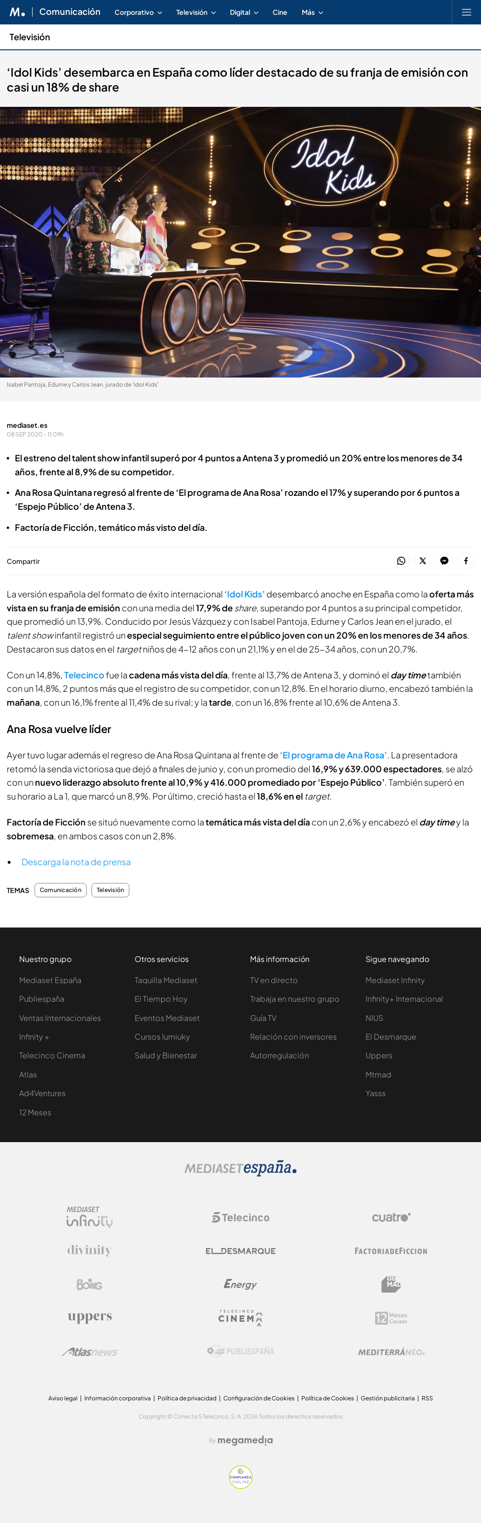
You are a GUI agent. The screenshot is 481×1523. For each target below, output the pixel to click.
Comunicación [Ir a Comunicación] (70, 12)
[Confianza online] (240, 1486)
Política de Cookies (327, 1398)
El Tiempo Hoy (161, 999)
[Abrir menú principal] (466, 12)
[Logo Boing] (90, 1284)
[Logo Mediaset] (240, 1174)
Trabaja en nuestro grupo (295, 999)
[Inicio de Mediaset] (17, 12)
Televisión (110, 890)
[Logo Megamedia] (245, 1440)
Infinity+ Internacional (404, 999)
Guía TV (263, 1018)
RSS (427, 1398)
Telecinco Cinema (52, 1055)
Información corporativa (117, 1398)
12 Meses (35, 1112)
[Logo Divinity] (90, 1251)
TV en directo (274, 980)
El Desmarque (391, 1036)
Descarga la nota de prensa (76, 861)
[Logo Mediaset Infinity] (90, 1217)
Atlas (28, 1074)
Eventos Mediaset (167, 1018)
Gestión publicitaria (388, 1398)
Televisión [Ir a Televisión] (30, 36)
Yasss (376, 1093)
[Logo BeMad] (391, 1284)
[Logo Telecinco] (240, 1217)
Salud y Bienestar (166, 1055)
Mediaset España (50, 980)
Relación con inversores (293, 1036)
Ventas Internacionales (60, 1018)
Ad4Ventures (42, 1093)
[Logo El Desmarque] (240, 1251)
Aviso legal (63, 1398)
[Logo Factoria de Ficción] (391, 1251)
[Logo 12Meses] (391, 1318)
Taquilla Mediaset (166, 980)
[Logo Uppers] (89, 1318)
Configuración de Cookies (259, 1398)
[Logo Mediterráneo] (391, 1351)
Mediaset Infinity (395, 980)
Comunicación (60, 890)
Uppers (379, 1055)
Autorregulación (279, 1055)
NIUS (374, 1018)
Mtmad (378, 1074)
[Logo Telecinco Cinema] (240, 1318)
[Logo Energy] (240, 1284)
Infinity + (34, 1036)
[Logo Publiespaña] (240, 1351)
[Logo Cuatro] (391, 1217)
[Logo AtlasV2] (90, 1351)
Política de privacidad (187, 1398)
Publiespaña (41, 999)
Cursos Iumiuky (162, 1036)
